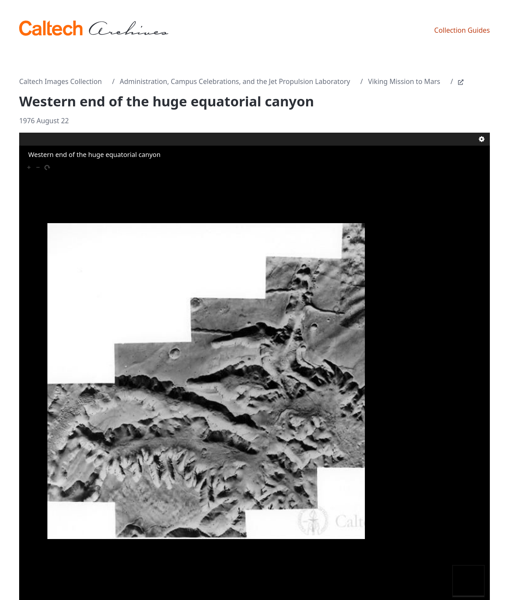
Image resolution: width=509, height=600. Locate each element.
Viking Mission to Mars (404, 81)
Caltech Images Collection (60, 81)
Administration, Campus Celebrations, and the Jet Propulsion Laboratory (235, 81)
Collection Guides (462, 30)
